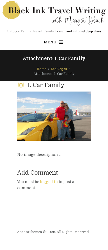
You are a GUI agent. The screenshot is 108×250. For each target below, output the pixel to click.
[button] (50, 42)
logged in (49, 182)
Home (41, 69)
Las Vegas (59, 69)
